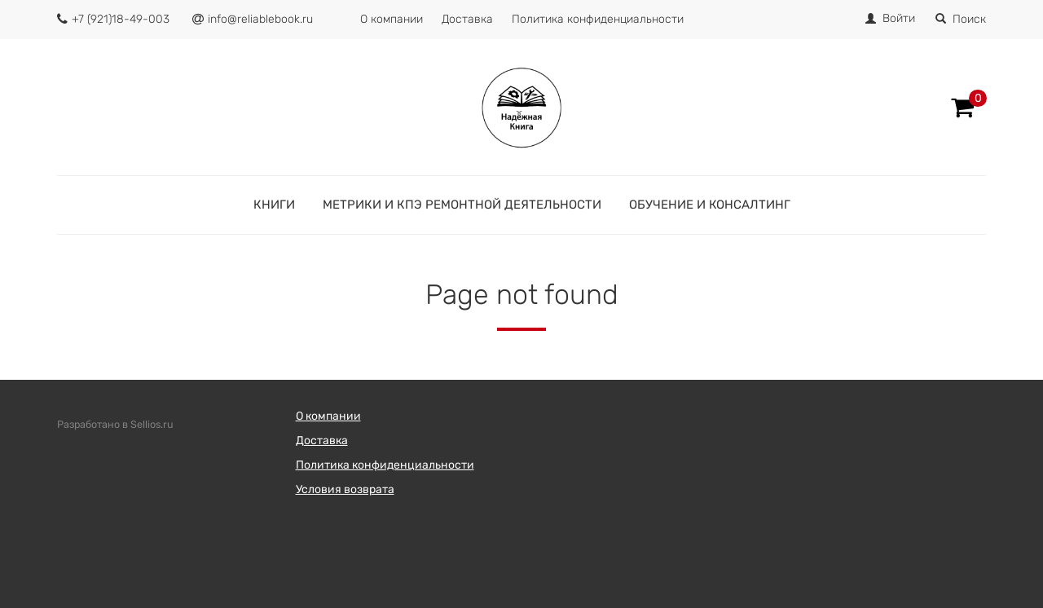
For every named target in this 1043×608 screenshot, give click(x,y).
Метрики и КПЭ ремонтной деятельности (462, 204)
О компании (391, 19)
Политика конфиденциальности (598, 19)
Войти (898, 18)
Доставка (467, 19)
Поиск (960, 19)
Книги (274, 204)
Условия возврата (345, 489)
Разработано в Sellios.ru (115, 424)
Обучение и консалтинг (709, 204)
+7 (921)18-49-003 (120, 19)
